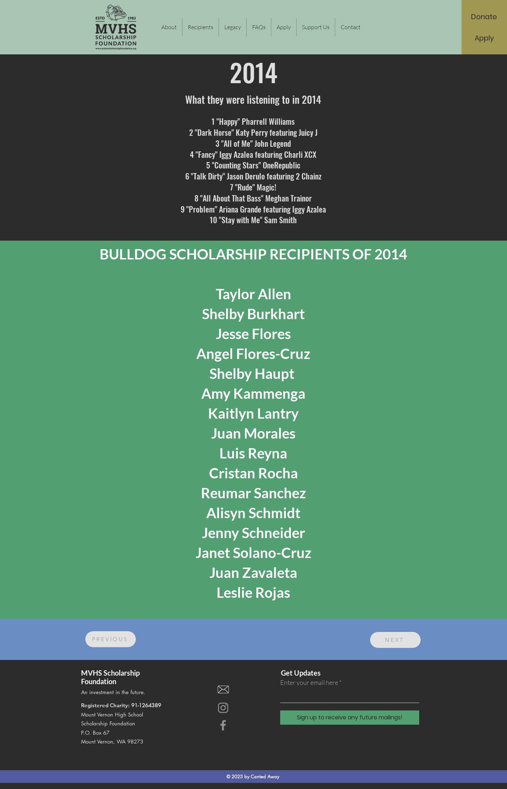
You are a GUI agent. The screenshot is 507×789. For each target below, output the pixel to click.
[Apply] (484, 38)
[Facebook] (223, 725)
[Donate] (484, 17)
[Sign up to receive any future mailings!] (349, 717)
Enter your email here (309, 682)
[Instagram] (223, 708)
